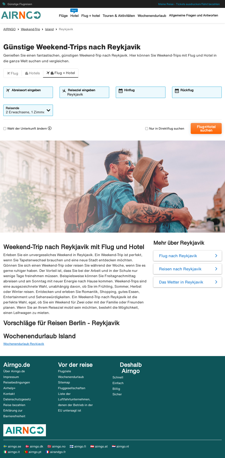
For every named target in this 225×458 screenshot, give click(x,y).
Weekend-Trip (30, 29)
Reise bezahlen (14, 404)
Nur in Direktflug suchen (164, 128)
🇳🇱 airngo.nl (120, 446)
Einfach (117, 383)
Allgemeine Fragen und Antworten (193, 15)
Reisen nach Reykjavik (180, 269)
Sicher (117, 394)
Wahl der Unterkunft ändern (25, 128)
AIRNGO (9, 29)
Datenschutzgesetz (17, 399)
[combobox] (31, 94)
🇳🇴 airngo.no (56, 446)
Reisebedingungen (16, 382)
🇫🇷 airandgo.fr (55, 451)
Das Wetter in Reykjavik (181, 282)
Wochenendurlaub (152, 15)
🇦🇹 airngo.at (99, 446)
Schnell (117, 377)
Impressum (11, 376)
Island (49, 29)
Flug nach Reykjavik (178, 256)
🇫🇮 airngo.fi (78, 446)
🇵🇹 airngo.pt (32, 451)
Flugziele (64, 371)
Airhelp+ (9, 388)
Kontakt (9, 393)
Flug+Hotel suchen (206, 128)
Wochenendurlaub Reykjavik (23, 343)
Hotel (74, 15)
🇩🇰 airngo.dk (34, 446)
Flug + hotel (90, 15)
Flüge (63, 15)
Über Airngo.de (14, 371)
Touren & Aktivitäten (119, 15)
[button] (13, 73)
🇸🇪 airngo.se (12, 446)
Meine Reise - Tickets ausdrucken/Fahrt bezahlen (189, 4)
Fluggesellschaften (71, 388)
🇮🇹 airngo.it (11, 451)
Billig (116, 388)
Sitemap (64, 382)
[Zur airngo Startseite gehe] (21, 14)
